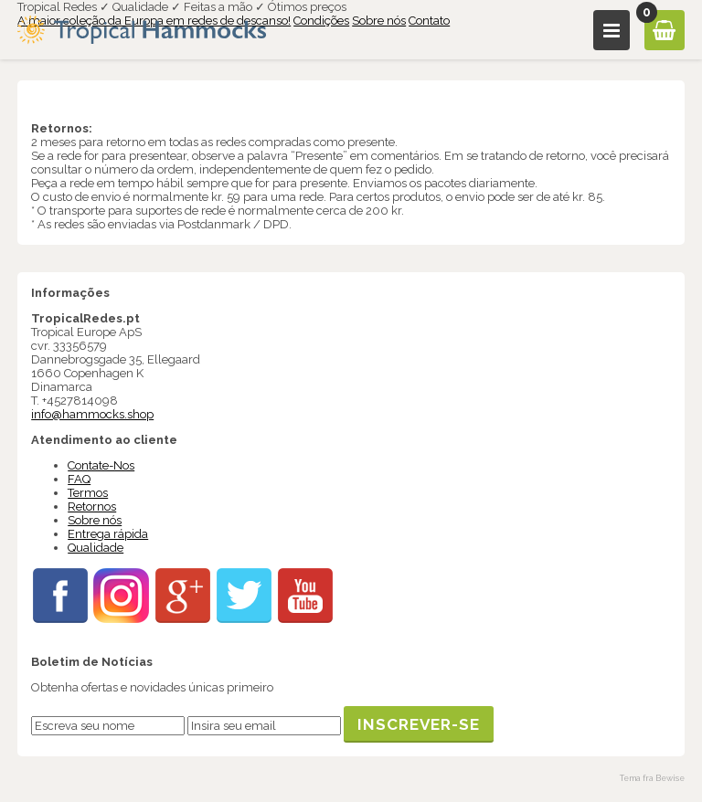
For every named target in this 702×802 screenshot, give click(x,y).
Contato (429, 20)
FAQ (79, 479)
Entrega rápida (108, 534)
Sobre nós (379, 20)
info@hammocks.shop (92, 414)
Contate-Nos (101, 465)
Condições (321, 20)
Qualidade (95, 547)
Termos (88, 493)
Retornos (92, 506)
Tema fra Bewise (652, 778)
